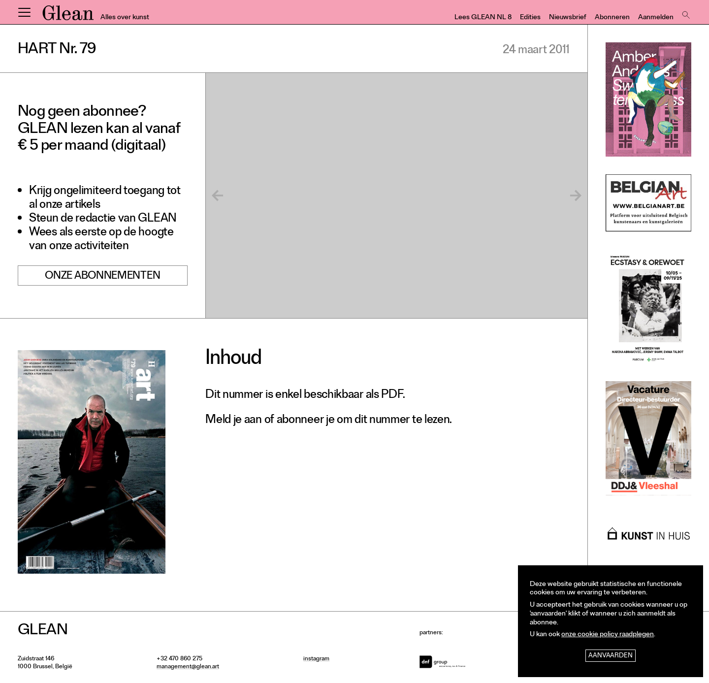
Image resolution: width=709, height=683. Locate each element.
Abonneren (612, 18)
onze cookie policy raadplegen (607, 635)
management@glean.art (188, 667)
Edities (530, 18)
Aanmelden (656, 18)
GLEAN (68, 16)
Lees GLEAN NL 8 (483, 18)
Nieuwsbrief (567, 18)
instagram (316, 659)
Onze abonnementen (102, 277)
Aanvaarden (610, 656)
